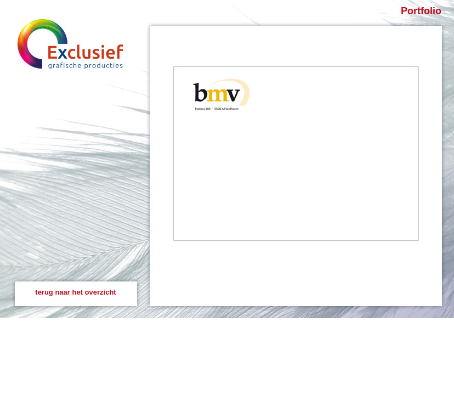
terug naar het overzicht (75, 292)
